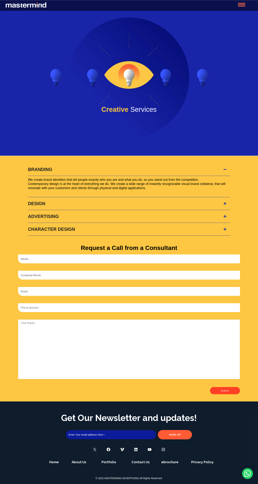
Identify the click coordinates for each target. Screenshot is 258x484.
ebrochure (169, 462)
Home (54, 462)
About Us (79, 462)
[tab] (129, 169)
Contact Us (141, 462)
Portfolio (109, 462)
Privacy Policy (202, 462)
